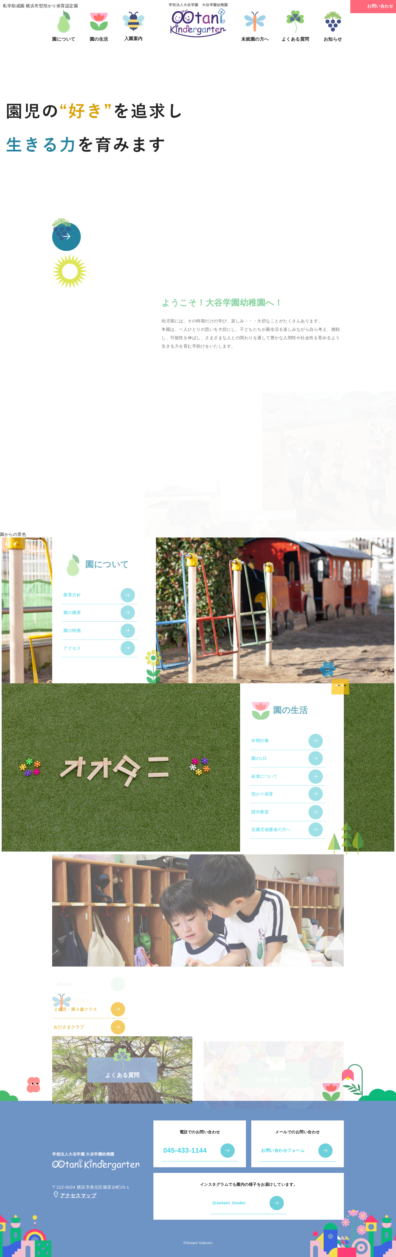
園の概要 (72, 618)
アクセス (72, 653)
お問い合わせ (373, 6)
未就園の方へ (255, 25)
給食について (264, 781)
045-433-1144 (185, 1150)
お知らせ (333, 25)
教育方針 (72, 600)
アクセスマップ (74, 1195)
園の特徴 (72, 636)
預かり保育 (262, 799)
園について (63, 25)
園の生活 (99, 25)
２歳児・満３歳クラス (75, 1014)
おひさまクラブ (69, 1032)
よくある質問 (295, 25)
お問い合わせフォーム (283, 1150)
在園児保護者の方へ (271, 835)
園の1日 (259, 764)
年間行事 (260, 746)
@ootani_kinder (229, 1202)
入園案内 (133, 25)
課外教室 (260, 817)
